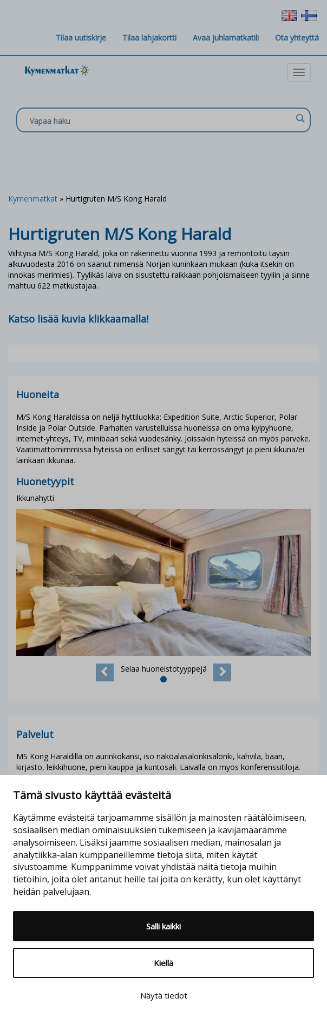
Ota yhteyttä (297, 37)
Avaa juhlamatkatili (226, 37)
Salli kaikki (163, 926)
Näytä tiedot (163, 995)
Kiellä (163, 962)
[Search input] (161, 120)
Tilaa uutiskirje (81, 37)
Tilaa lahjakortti (149, 37)
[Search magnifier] (300, 118)
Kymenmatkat (32, 198)
